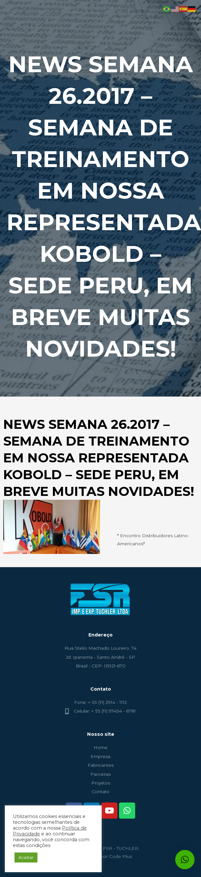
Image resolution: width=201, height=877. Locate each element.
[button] (185, 859)
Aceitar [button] (26, 857)
